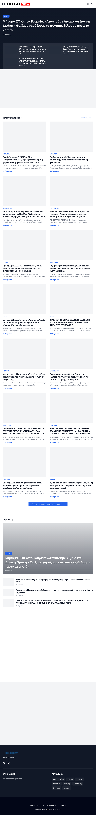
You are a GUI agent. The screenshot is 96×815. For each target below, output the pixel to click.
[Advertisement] (48, 88)
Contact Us (62, 805)
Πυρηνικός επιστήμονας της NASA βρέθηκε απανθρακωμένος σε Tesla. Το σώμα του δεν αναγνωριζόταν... (70, 268)
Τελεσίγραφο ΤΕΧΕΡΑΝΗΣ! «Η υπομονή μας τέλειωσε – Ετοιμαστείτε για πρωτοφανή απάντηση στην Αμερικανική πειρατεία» (70, 214)
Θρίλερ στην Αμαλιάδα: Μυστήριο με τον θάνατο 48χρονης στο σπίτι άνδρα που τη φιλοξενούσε (69, 160)
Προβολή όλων (86, 118)
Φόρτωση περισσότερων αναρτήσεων (46, 504)
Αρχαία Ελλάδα (58, 779)
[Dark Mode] (88, 4)
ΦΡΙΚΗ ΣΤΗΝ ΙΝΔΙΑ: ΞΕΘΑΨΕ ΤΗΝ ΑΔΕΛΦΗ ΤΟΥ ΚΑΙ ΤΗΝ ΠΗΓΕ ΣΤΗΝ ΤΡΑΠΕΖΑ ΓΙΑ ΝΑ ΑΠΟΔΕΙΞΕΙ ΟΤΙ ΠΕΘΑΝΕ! (70, 322)
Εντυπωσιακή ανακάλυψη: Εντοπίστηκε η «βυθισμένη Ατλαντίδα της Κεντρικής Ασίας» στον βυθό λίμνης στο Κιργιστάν (70, 377)
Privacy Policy (51, 805)
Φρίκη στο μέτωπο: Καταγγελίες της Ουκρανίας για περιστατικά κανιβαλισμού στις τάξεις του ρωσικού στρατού (71, 485)
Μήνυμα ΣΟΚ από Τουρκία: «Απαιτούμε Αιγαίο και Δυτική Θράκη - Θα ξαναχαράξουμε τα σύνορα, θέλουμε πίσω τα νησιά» (24, 322)
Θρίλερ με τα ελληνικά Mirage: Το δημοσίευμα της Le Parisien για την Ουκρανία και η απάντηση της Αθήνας (76, 49)
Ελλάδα (79, 779)
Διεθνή (70, 779)
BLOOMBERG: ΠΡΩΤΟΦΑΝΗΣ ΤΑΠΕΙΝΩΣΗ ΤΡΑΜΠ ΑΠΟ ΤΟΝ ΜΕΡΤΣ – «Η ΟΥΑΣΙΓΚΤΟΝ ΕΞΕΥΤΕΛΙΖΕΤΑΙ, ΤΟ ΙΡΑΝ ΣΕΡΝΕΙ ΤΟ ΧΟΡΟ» (70, 431)
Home (32, 805)
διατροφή (56, 788)
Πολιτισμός (78, 784)
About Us (40, 805)
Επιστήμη (56, 784)
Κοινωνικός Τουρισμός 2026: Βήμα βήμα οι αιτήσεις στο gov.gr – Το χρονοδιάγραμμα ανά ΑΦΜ (32, 49)
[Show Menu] (3, 4)
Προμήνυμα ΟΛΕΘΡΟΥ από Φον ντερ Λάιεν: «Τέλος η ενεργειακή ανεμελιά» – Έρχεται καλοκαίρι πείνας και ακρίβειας (23, 268)
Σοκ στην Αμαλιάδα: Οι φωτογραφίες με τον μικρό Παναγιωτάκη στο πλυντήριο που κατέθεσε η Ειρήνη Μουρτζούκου (22, 485)
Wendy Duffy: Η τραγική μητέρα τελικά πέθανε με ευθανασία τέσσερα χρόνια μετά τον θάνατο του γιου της (24, 377)
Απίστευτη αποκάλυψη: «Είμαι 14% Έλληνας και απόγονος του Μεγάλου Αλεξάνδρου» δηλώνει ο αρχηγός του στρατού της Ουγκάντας (24, 214)
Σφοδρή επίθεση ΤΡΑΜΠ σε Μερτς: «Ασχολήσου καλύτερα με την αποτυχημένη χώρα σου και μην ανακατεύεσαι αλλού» (23, 160)
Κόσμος (67, 784)
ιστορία (66, 788)
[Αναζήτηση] (92, 4)
